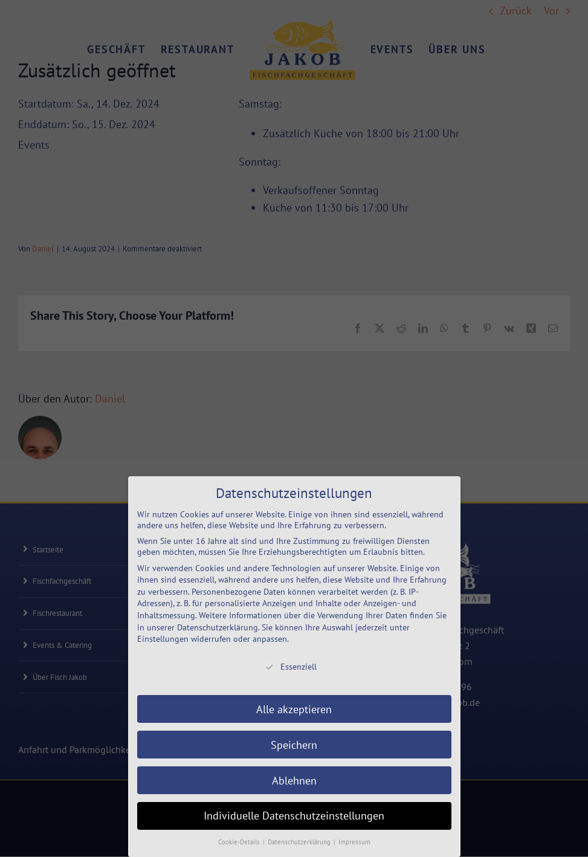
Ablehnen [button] (294, 780)
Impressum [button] (354, 842)
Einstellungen (163, 638)
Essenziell (290, 666)
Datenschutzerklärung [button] (300, 842)
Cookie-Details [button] (240, 842)
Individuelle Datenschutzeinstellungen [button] (294, 816)
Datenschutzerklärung (217, 627)
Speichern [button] (294, 745)
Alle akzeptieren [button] (294, 709)
